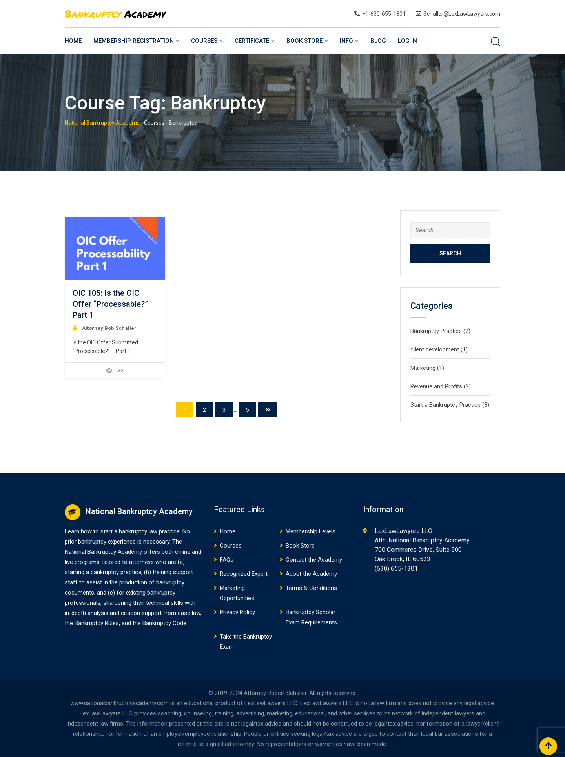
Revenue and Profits (436, 386)
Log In (407, 40)
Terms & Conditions (311, 587)
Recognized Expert (244, 573)
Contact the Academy (314, 559)
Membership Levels (310, 531)
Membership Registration (133, 40)
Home (73, 40)
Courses (204, 40)
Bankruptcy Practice (436, 331)
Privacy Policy (237, 612)
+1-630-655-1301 (384, 14)
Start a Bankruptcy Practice (445, 404)
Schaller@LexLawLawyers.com (461, 14)
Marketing (423, 367)
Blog (378, 40)
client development (434, 349)
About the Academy (311, 573)
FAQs (226, 559)
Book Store (304, 40)
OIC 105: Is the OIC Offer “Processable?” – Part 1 (114, 304)
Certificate (252, 40)
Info (346, 40)
